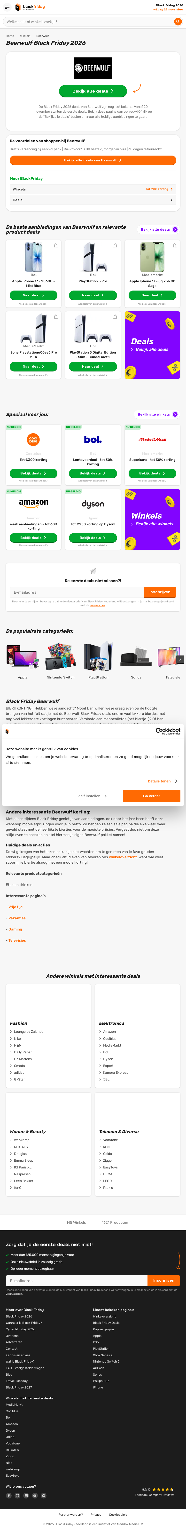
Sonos (97, 1374)
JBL (104, 1079)
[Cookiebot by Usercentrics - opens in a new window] (159, 731)
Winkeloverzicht (104, 1316)
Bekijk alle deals (159, 229)
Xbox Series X (103, 1355)
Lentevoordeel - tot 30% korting (93, 462)
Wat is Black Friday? (20, 1361)
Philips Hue (101, 1381)
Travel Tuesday (17, 1381)
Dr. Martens (21, 1059)
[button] (163, 1490)
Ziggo (105, 1160)
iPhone (98, 1387)
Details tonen (159, 781)
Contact (11, 1348)
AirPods (98, 1368)
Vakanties (17, 918)
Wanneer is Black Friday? (24, 1323)
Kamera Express (113, 1072)
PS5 (96, 1342)
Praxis (106, 1187)
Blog (9, 1374)
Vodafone (108, 1140)
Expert (106, 1066)
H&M (16, 1045)
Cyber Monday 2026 (20, 1329)
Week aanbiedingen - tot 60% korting (33, 526)
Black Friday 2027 (19, 1387)
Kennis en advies (18, 1355)
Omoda (17, 1066)
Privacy (96, 1514)
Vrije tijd (15, 907)
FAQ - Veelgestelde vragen (25, 1368)
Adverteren (14, 1342)
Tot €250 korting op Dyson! (93, 524)
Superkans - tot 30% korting (152, 460)
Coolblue (33, 453)
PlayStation (101, 1348)
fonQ (15, 1187)
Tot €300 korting (33, 460)
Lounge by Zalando (26, 1031)
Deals (93, 200)
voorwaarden (97, 605)
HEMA (105, 1174)
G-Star (17, 1079)
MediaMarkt (152, 453)
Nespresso (20, 1174)
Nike (15, 1038)
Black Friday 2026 (19, 1316)
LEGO (105, 1181)
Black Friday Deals (106, 1323)
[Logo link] (10, 1496)
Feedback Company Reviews (154, 1495)
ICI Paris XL (20, 1167)
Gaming (15, 929)
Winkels (25, 36)
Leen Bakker (21, 1181)
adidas (17, 1072)
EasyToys (108, 1167)
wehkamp (19, 1140)
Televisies (17, 940)
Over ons (12, 1336)
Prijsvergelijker (103, 1329)
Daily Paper (21, 1052)
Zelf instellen (92, 796)
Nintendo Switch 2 (106, 1361)
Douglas (18, 1153)
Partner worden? (71, 1514)
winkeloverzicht (123, 857)
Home (10, 36)
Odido (105, 1153)
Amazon (33, 518)
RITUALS (19, 1147)
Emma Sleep (21, 1160)
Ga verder (151, 796)
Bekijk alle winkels (158, 414)
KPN (104, 1147)
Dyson (92, 518)
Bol (93, 453)
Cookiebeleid (118, 1514)
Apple (97, 1336)
